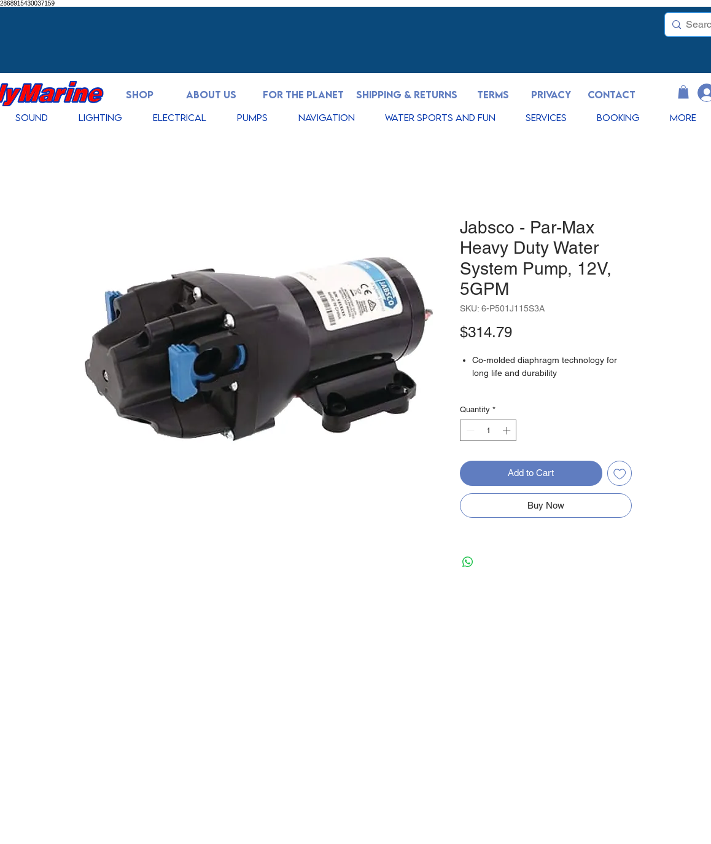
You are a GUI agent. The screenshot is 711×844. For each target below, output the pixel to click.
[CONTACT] (611, 95)
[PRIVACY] (551, 95)
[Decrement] (469, 430)
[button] (683, 92)
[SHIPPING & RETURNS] (406, 95)
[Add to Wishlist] (619, 473)
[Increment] (507, 430)
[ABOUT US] (211, 95)
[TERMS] (493, 95)
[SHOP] (139, 95)
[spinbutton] (488, 430)
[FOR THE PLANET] (303, 95)
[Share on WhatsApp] (467, 562)
